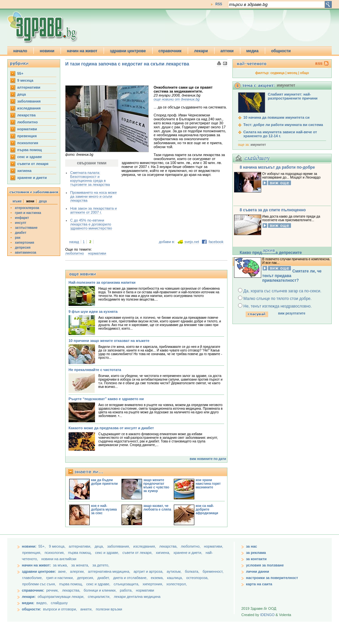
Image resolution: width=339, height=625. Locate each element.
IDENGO (267, 615)
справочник (170, 51)
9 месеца (25, 80)
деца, (100, 546)
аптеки (227, 51)
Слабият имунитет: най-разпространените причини (292, 96)
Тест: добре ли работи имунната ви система (283, 125)
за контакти (256, 559)
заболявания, (119, 546)
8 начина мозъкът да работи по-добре (277, 167)
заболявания (29, 101)
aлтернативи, (80, 546)
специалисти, (99, 597)
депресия (22, 247)
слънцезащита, (127, 584)
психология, (55, 553)
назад (74, 242)
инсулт (20, 223)
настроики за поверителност (272, 578)
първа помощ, (80, 553)
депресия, (86, 578)
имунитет (258, 144)
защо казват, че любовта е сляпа (157, 507)
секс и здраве (29, 157)
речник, (52, 590)
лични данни (257, 571)
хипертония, (153, 584)
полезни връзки (109, 609)
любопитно (27, 122)
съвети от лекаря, (138, 553)
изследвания (29, 108)
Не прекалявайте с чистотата (95, 370)
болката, (192, 571)
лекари (201, 51)
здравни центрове (128, 51)
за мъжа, (60, 565)
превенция (27, 136)
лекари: (29, 597)
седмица (277, 73)
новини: (29, 546)
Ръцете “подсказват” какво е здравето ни (106, 399)
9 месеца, (58, 546)
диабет (20, 232)
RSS (218, 4)
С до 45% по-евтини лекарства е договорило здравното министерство (91, 224)
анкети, (86, 609)
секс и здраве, (107, 553)
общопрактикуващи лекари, (61, 597)
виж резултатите (291, 313)
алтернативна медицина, (109, 571)
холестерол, (177, 584)
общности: (31, 609)
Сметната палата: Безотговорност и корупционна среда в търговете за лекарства (90, 179)
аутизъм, (174, 571)
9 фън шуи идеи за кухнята (93, 311)
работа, (126, 590)
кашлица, (175, 578)
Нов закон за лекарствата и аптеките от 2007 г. (93, 210)
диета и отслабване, (131, 578)
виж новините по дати (208, 459)
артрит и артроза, (148, 571)
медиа (252, 51)
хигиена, (163, 553)
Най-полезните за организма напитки (102, 282)
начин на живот (82, 51)
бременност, (213, 571)
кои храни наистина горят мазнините (208, 483)
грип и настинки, (60, 578)
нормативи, (213, 546)
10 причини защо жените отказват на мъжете (109, 341)
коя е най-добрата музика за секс (104, 509)
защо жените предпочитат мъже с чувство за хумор (156, 485)
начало (20, 51)
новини (47, 51)
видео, (42, 603)
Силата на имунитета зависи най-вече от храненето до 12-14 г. (280, 134)
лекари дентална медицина (137, 597)
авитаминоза (25, 252)
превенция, (32, 553)
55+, (42, 546)
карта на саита (259, 584)
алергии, (78, 571)
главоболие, (33, 578)
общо (304, 73)
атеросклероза (27, 208)
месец (292, 73)
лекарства (26, 115)
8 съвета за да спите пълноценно (273, 210)
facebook (216, 242)
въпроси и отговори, (60, 609)
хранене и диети (32, 178)
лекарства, (168, 546)
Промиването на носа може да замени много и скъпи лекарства (93, 196)
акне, (63, 571)
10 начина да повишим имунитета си (276, 117)
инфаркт (22, 218)
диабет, (104, 578)
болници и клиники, (100, 590)
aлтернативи (28, 87)
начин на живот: (36, 565)
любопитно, (191, 546)
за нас (251, 546)
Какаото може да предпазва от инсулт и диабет (111, 428)
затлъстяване (26, 227)
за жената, (80, 565)
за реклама (256, 553)
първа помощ (29, 150)
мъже (17, 201)
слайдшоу (59, 603)
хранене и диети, (188, 553)
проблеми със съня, (39, 584)
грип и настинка (28, 213)
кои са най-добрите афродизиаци (207, 509)
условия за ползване (265, 565)
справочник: (33, 590)
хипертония (24, 242)
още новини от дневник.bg (177, 99)
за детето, (100, 565)
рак (18, 237)
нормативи (27, 129)
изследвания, (145, 546)
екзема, (158, 578)
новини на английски (58, 559)
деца (21, 94)
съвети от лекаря (32, 164)
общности (281, 51)
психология (27, 143)
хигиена (24, 171)
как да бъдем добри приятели (104, 481)
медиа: (28, 603)
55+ (20, 73)
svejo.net (191, 242)
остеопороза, (197, 578)
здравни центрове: (39, 571)
